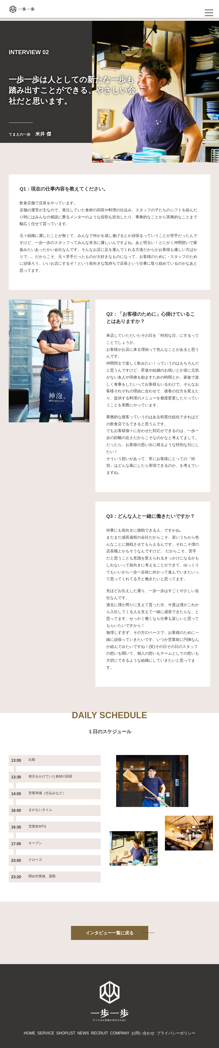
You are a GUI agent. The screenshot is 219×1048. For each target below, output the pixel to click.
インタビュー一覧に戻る (110, 906)
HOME (29, 1006)
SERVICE (45, 1006)
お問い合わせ (143, 1006)
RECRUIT (99, 1006)
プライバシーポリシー (176, 1006)
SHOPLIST (65, 1006)
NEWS (83, 1006)
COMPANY (119, 1006)
